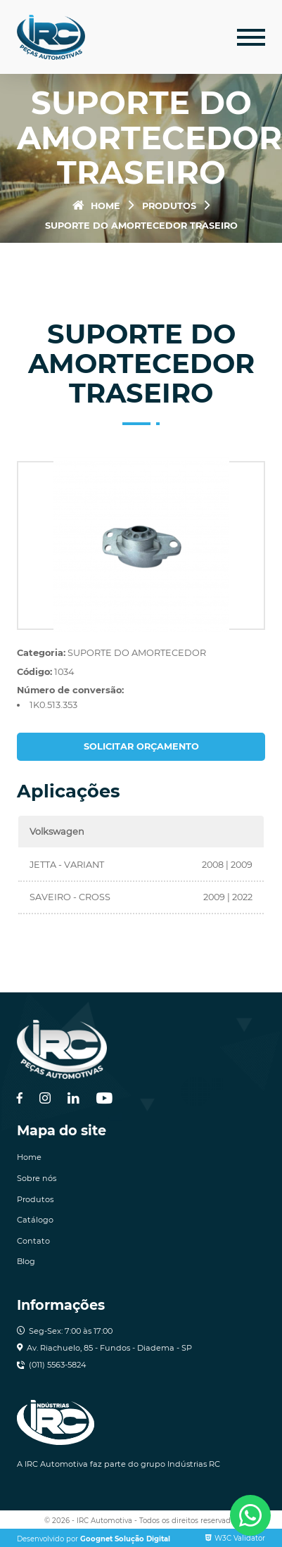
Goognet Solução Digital (125, 1538)
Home (96, 206)
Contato (33, 1241)
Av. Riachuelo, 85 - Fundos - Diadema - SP (109, 1348)
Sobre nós (36, 1178)
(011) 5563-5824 (57, 1364)
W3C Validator (235, 1538)
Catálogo (35, 1220)
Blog (26, 1261)
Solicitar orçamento (141, 746)
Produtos (169, 206)
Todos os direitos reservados (188, 1520)
